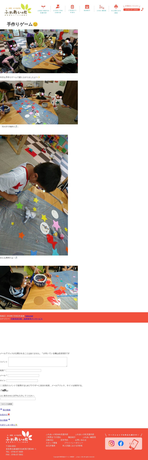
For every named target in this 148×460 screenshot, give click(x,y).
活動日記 (49, 440)
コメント (4, 362)
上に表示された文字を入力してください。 (18, 396)
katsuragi (29, 316)
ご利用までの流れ (53, 437)
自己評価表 (50, 446)
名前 (2, 370)
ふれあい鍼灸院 (89, 437)
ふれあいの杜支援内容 (84, 434)
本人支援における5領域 (72, 446)
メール (3, 375)
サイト (3, 381)
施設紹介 (72, 437)
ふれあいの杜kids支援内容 (57, 434)
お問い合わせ (80, 440)
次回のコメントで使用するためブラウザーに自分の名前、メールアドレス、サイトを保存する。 (43, 385)
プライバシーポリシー (73, 443)
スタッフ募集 (51, 443)
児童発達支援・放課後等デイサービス (26, 319)
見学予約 (64, 440)
